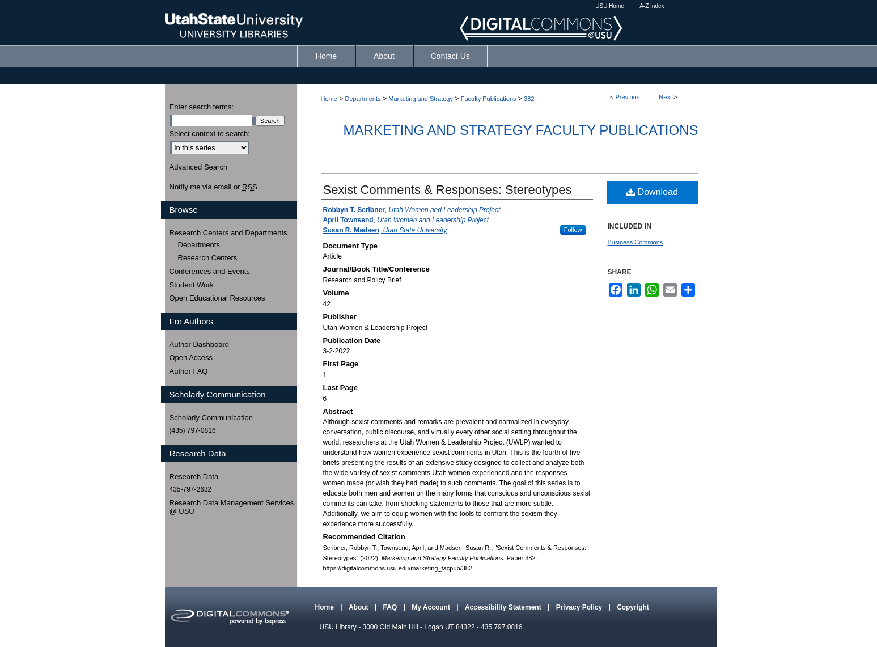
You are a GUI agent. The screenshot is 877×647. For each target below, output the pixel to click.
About (359, 607)
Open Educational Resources (217, 298)
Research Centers (208, 257)
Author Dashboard (200, 344)
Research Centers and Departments (228, 233)
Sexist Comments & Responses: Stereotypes (447, 190)
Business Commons (635, 242)
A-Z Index (651, 6)
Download (652, 192)
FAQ (391, 607)
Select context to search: (210, 133)
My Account (432, 607)
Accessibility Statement (504, 607)
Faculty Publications (488, 98)
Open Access (191, 357)
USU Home (609, 6)
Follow (573, 229)
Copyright (633, 607)
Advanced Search (199, 167)
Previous (628, 97)
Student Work (192, 285)
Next (665, 97)
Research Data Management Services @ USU (232, 507)
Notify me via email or (213, 187)
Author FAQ (189, 371)
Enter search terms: (202, 107)
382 (529, 98)
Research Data (194, 476)
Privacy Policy (580, 607)
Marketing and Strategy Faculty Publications (521, 130)
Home (329, 98)
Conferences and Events (210, 271)
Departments (363, 98)
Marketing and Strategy (420, 98)
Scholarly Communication (211, 417)
